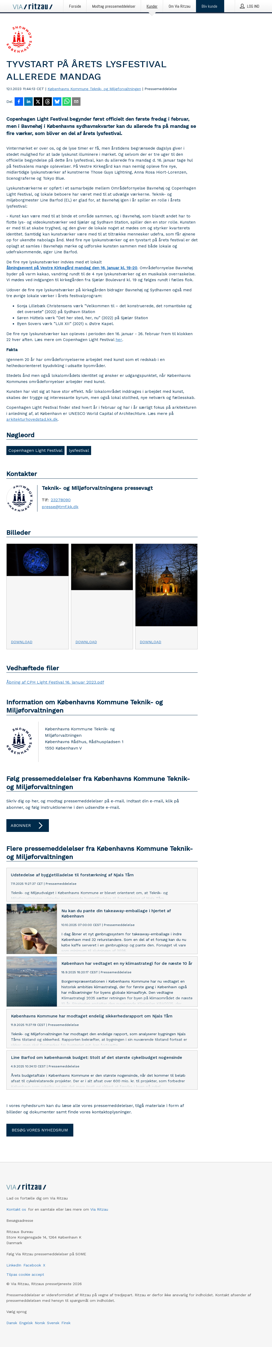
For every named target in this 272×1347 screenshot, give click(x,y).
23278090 (61, 500)
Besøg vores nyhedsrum (40, 1130)
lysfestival (79, 450)
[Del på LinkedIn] (28, 102)
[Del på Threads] (47, 102)
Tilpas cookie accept (25, 1274)
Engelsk (26, 1323)
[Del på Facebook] (19, 102)
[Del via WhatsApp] (66, 102)
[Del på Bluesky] (57, 102)
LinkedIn (13, 1265)
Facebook (32, 1265)
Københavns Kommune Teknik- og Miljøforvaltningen (94, 89)
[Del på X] (38, 102)
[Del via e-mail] (76, 102)
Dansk (11, 1323)
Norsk (40, 1323)
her (119, 339)
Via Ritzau (99, 1209)
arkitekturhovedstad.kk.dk (32, 419)
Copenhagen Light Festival (35, 450)
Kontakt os (16, 1209)
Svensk (53, 1323)
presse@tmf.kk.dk (60, 506)
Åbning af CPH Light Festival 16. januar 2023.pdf (55, 682)
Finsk (65, 1323)
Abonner (28, 826)
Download (21, 642)
